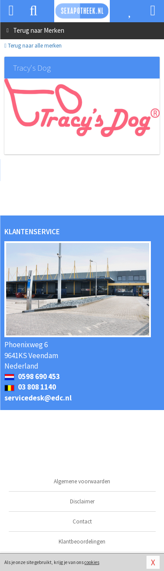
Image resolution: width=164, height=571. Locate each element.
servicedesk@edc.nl (38, 398)
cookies (91, 562)
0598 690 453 (32, 376)
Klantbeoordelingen (82, 541)
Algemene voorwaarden (82, 481)
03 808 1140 (30, 387)
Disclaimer (82, 501)
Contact (82, 521)
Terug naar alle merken (33, 45)
